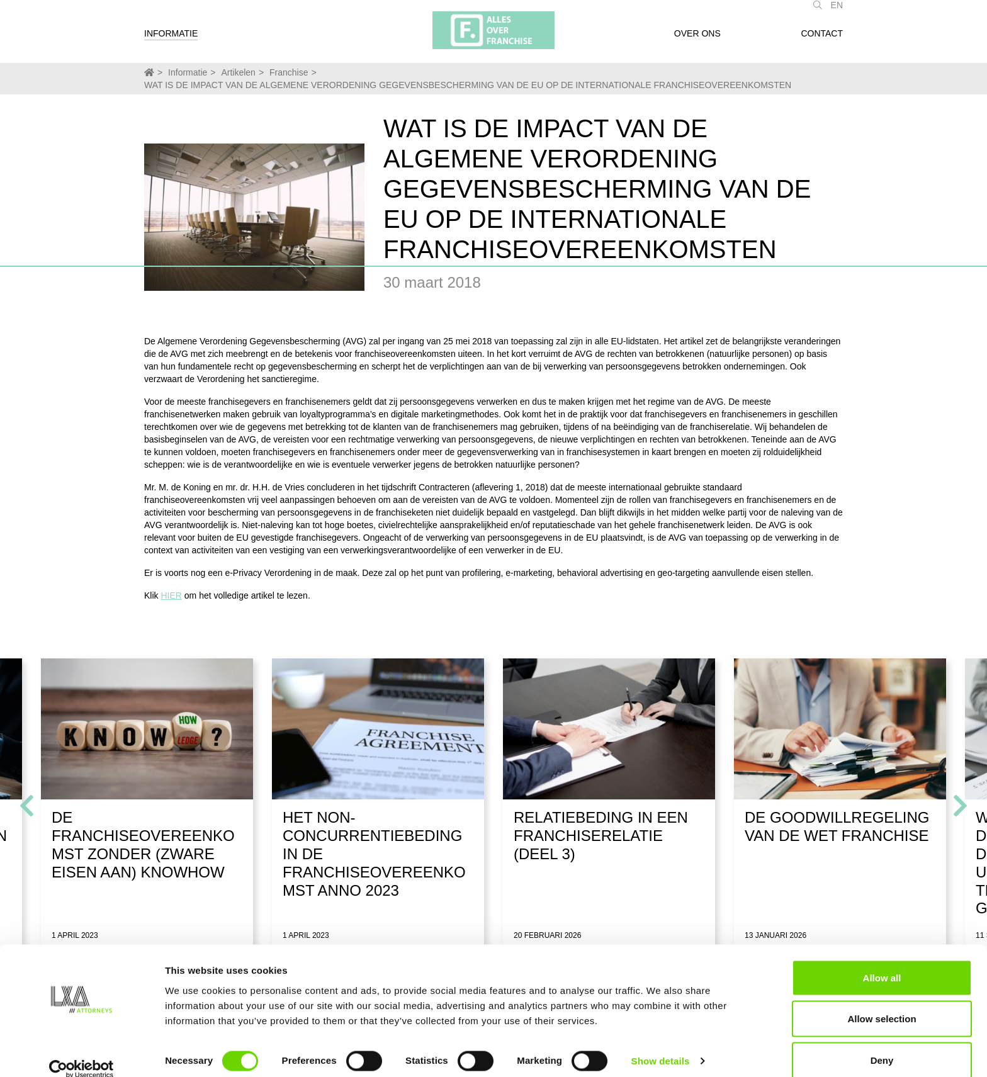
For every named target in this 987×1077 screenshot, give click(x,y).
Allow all (882, 961)
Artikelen (238, 72)
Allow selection (881, 1002)
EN (837, 11)
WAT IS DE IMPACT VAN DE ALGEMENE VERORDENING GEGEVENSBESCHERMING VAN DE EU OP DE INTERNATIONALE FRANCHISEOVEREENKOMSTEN (467, 85)
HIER (171, 595)
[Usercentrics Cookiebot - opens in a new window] (81, 1052)
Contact (822, 40)
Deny (882, 1043)
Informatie (171, 40)
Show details (660, 1044)
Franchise (288, 72)
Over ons (697, 40)
